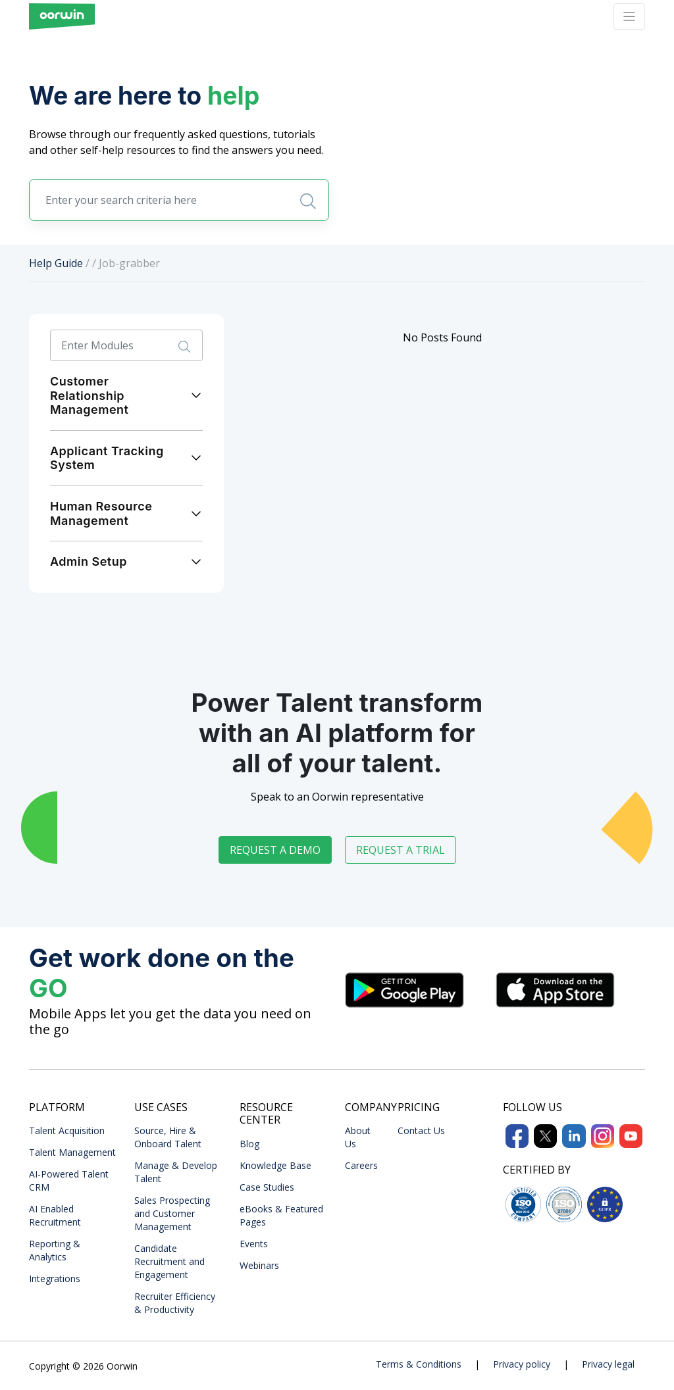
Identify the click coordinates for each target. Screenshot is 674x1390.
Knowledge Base (275, 1165)
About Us (358, 1137)
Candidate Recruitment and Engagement (169, 1261)
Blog (249, 1143)
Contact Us (421, 1130)
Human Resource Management (101, 513)
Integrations (54, 1278)
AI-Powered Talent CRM (69, 1180)
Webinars (259, 1265)
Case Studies (267, 1187)
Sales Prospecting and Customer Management (172, 1213)
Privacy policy (521, 1364)
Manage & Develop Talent (175, 1172)
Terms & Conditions (418, 1364)
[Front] (62, 16)
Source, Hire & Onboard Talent (167, 1137)
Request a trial (400, 850)
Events (254, 1243)
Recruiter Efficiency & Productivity (174, 1303)
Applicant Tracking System (107, 458)
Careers (361, 1165)
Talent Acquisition (67, 1130)
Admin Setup (88, 561)
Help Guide (56, 263)
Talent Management (72, 1152)
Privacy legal (608, 1364)
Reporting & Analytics (54, 1250)
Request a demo (275, 850)
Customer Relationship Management (89, 395)
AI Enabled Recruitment (55, 1215)
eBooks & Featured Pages (281, 1215)
